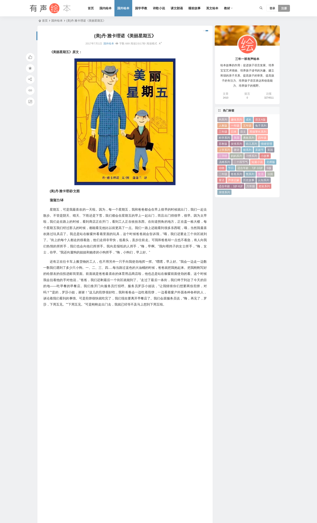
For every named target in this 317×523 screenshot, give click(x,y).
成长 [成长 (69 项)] (248, 119)
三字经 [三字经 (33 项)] (223, 156)
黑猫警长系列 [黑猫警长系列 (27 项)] (257, 131)
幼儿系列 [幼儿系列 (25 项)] (251, 143)
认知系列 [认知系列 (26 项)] (263, 180)
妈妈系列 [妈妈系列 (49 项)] (236, 156)
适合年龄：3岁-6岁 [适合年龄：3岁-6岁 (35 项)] (231, 186)
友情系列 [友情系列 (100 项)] (236, 143)
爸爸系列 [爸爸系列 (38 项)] (236, 174)
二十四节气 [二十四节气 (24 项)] (241, 162)
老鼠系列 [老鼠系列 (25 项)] (264, 186)
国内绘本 (105, 8)
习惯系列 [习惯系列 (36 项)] (251, 156)
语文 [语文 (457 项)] (243, 131)
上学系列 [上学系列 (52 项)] (224, 149)
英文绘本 (212, 8)
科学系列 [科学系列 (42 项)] (224, 137)
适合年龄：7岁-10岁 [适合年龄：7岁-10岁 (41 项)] (250, 168)
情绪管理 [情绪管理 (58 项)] (266, 143)
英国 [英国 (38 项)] (270, 149)
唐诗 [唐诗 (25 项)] (236, 149)
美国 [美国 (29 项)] (236, 137)
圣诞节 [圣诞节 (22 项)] (259, 149)
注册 (284, 8)
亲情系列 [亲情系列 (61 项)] (224, 192)
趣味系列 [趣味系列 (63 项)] (236, 119)
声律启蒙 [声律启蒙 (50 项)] (233, 180)
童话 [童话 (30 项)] (221, 180)
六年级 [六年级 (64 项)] (250, 186)
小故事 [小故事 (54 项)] (265, 156)
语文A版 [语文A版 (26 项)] (260, 119)
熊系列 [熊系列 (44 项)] (250, 174)
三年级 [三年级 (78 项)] (223, 131)
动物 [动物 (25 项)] (221, 168)
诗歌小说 (159, 8)
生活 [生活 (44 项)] (261, 174)
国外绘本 (123, 8)
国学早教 (141, 8)
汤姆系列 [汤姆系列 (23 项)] (224, 162)
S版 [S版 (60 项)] (268, 168)
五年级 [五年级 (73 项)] (247, 125)
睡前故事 (194, 8)
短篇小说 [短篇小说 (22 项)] (257, 162)
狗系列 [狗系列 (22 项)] (223, 119)
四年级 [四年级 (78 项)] (262, 137)
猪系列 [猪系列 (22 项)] (247, 149)
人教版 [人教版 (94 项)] (223, 125)
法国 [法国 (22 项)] (270, 174)
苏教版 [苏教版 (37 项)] (223, 143)
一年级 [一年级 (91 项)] (235, 125)
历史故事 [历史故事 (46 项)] (248, 180)
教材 (227, 8)
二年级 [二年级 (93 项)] (223, 174)
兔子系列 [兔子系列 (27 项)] (260, 125)
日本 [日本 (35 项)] (234, 131)
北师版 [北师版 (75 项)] (270, 162)
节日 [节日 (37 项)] (231, 168)
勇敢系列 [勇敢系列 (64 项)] (248, 137)
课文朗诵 (177, 8)
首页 (91, 8)
